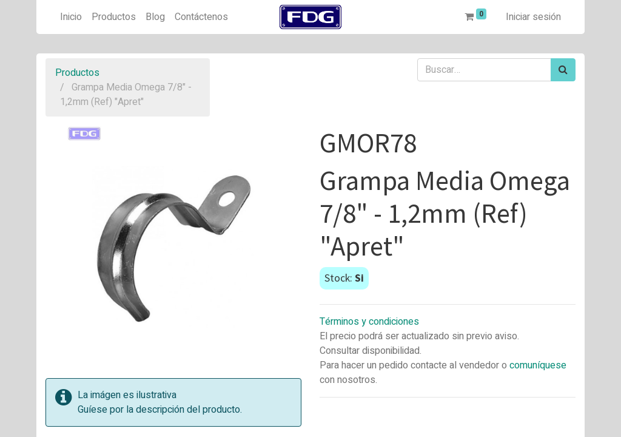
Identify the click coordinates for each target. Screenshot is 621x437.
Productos (77, 73)
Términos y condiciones (369, 321)
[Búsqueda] (563, 69)
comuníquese (537, 365)
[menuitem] (71, 17)
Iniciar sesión (533, 17)
